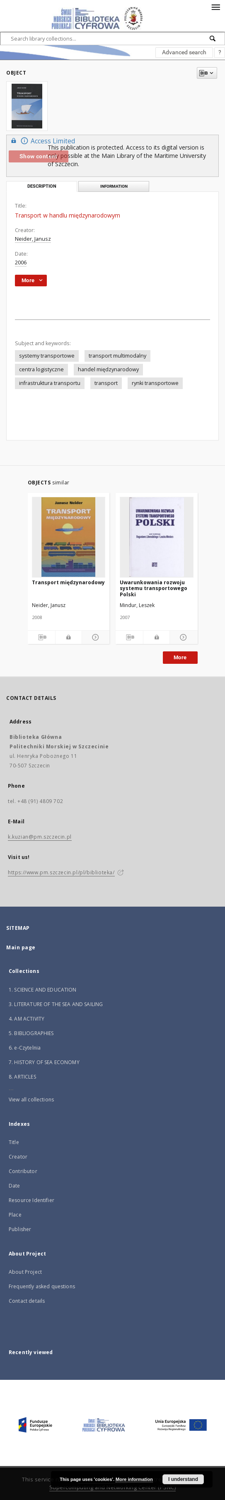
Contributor (23, 1171)
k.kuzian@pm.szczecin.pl (40, 836)
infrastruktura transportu (49, 383)
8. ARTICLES (22, 1076)
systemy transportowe (47, 355)
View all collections (31, 1099)
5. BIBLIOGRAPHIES (31, 1033)
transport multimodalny (117, 355)
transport (106, 383)
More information (134, 1479)
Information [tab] (114, 186)
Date (14, 1185)
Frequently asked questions (42, 1286)
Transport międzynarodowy (68, 582)
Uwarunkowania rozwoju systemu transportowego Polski (153, 588)
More (180, 657)
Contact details (27, 1300)
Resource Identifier (31, 1200)
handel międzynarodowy (108, 369)
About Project (25, 1271)
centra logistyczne (41, 369)
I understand (183, 1479)
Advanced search (184, 52)
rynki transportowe (155, 383)
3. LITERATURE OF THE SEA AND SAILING (56, 1004)
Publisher (20, 1229)
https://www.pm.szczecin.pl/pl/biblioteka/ (61, 872)
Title (14, 1142)
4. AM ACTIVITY (26, 1018)
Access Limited (42, 140)
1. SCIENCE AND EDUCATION (43, 989)
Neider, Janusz (33, 238)
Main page (21, 947)
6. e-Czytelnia (25, 1047)
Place (15, 1214)
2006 (21, 262)
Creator (18, 1156)
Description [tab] (41, 186)
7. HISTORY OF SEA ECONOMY (44, 1062)
